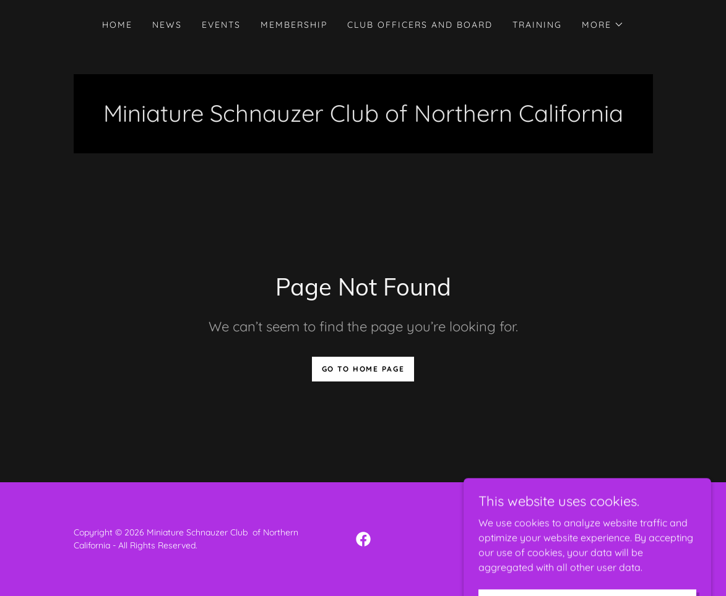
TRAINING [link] (537, 24)
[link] (363, 539)
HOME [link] (117, 24)
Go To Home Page (363, 368)
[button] (603, 24)
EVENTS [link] (221, 24)
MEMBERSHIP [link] (294, 24)
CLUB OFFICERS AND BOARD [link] (420, 24)
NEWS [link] (167, 24)
